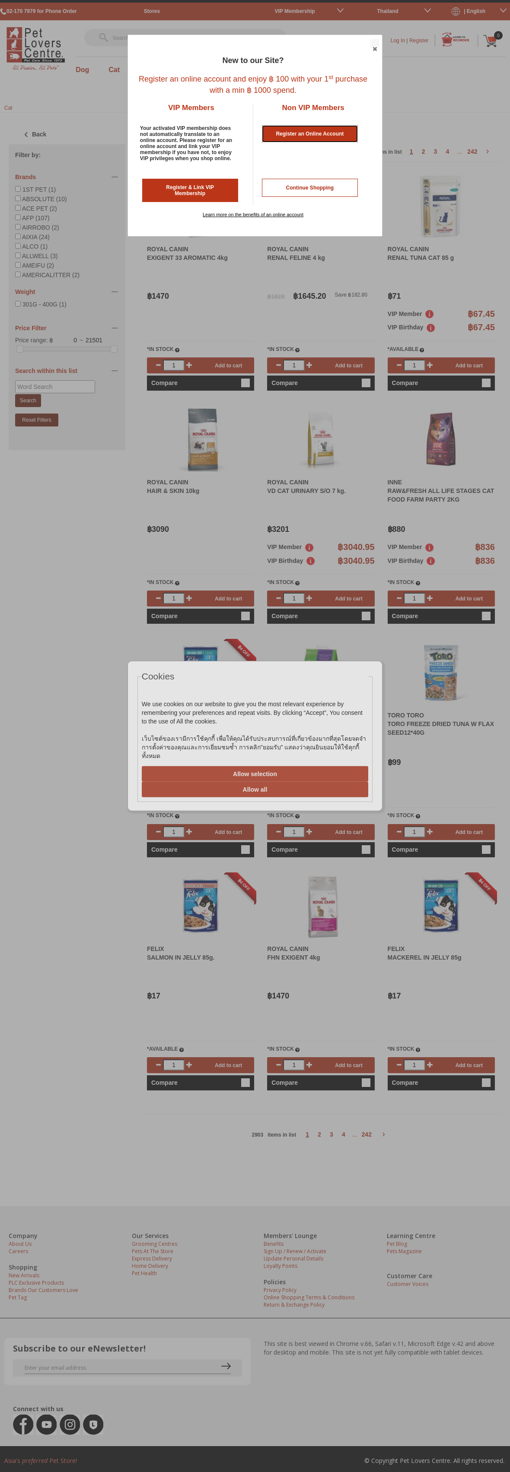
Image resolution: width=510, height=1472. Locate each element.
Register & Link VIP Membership (190, 190)
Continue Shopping (310, 188)
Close (374, 44)
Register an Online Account (310, 134)
